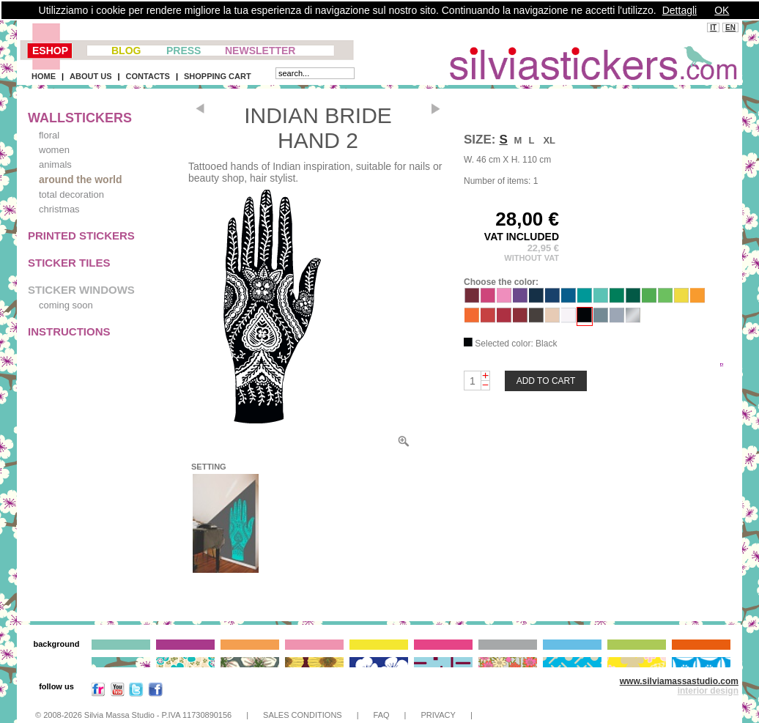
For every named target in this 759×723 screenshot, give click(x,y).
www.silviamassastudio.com (679, 681)
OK (721, 10)
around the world (80, 179)
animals (55, 164)
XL (549, 140)
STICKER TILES (69, 262)
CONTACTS (148, 76)
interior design (708, 691)
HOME (44, 76)
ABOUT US (90, 76)
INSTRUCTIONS (69, 331)
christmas (59, 209)
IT (713, 27)
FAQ (382, 715)
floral (49, 135)
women (54, 149)
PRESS (183, 50)
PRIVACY (438, 715)
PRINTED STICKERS (81, 235)
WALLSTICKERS (80, 118)
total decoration (71, 194)
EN (730, 27)
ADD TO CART (546, 381)
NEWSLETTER (260, 50)
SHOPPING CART (217, 76)
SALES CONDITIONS (302, 715)
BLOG (126, 50)
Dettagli (679, 10)
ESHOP (50, 50)
